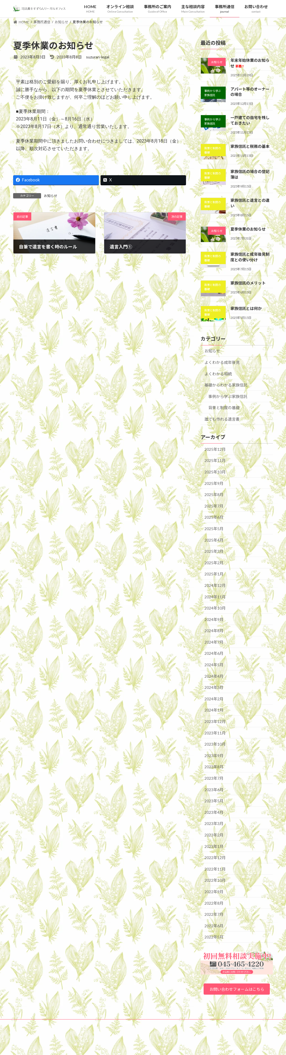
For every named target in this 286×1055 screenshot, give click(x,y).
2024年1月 (213, 710)
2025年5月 (213, 528)
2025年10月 (215, 472)
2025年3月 (213, 551)
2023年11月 (215, 732)
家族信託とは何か (246, 308)
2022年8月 (213, 902)
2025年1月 (213, 574)
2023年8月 (213, 766)
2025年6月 (213, 517)
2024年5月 (213, 664)
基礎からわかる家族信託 (225, 385)
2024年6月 (213, 653)
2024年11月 (215, 596)
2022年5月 (213, 937)
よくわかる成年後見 (222, 362)
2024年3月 (213, 687)
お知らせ (50, 196)
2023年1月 (213, 846)
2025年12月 (215, 449)
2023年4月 (213, 812)
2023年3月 (213, 823)
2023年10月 (215, 744)
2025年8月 (213, 494)
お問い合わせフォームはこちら (237, 993)
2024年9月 (213, 619)
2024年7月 (213, 641)
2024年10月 (215, 608)
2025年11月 (215, 460)
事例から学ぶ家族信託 (227, 396)
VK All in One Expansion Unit (179, 1045)
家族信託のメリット (248, 283)
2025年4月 (213, 539)
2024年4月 (213, 676)
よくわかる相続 (218, 373)
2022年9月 (213, 891)
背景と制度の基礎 (224, 407)
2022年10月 (215, 880)
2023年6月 (213, 789)
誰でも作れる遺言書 (222, 419)
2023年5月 (213, 800)
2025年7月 (213, 505)
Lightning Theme (141, 1045)
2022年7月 (213, 914)
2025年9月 (213, 483)
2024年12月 (215, 585)
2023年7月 (213, 778)
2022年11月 (215, 868)
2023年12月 (215, 721)
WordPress (112, 1045)
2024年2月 (213, 698)
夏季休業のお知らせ (248, 228)
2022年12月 (215, 857)
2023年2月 (213, 835)
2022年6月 (213, 925)
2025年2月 (213, 562)
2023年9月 (213, 755)
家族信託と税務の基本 (250, 146)
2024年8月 (213, 630)
